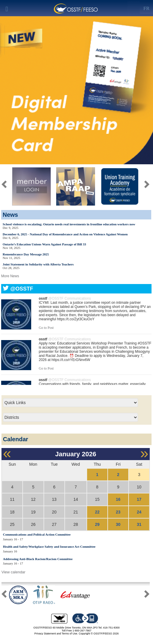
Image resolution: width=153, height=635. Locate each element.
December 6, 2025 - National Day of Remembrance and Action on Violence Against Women (65, 234)
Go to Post (46, 328)
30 (118, 524)
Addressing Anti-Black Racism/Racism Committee (38, 559)
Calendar (15, 439)
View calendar (13, 572)
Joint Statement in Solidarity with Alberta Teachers (38, 264)
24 (139, 512)
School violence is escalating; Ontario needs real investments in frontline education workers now (69, 224)
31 (139, 524)
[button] (146, 595)
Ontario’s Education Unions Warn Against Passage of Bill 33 (44, 244)
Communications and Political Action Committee (37, 534)
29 (97, 524)
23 (118, 512)
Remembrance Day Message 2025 (26, 254)
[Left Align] (146, 7)
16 (118, 499)
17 (139, 499)
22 (97, 512)
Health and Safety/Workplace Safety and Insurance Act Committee (49, 546)
